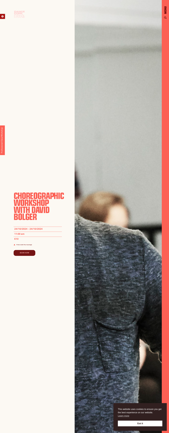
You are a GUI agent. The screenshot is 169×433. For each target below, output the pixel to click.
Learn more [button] (123, 416)
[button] (2, 16)
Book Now (24, 253)
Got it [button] (140, 423)
